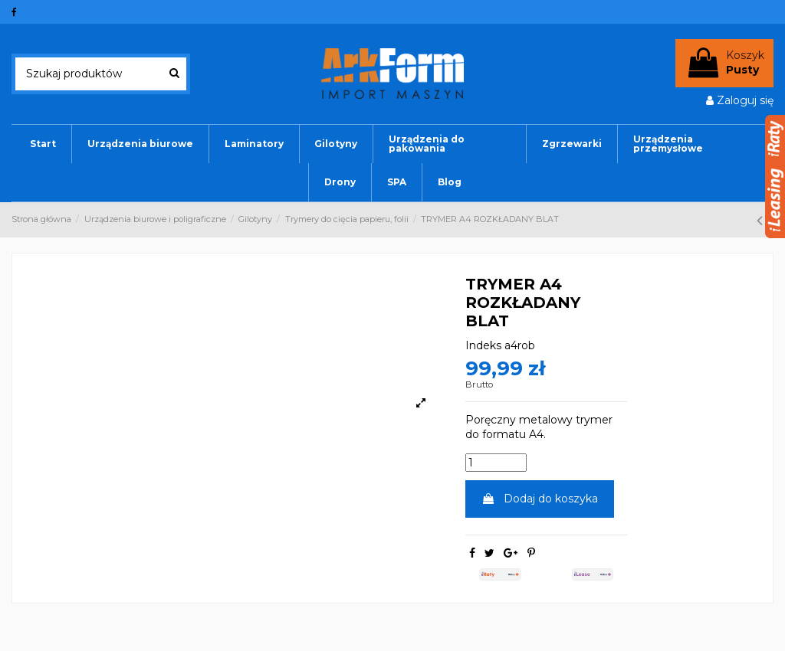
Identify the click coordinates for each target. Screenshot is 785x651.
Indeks (483, 345)
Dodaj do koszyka (539, 498)
